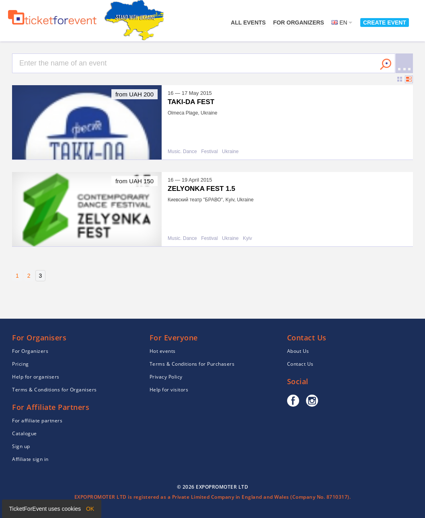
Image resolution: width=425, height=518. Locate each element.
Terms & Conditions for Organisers (54, 389)
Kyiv (247, 238)
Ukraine (230, 151)
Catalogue (24, 433)
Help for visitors (169, 389)
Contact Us (300, 363)
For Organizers (298, 22)
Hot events (163, 351)
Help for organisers (36, 376)
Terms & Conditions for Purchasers (192, 363)
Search (385, 64)
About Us (298, 351)
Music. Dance (182, 151)
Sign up (21, 446)
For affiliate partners (37, 420)
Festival (209, 151)
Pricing (20, 363)
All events (248, 22)
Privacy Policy (166, 376)
